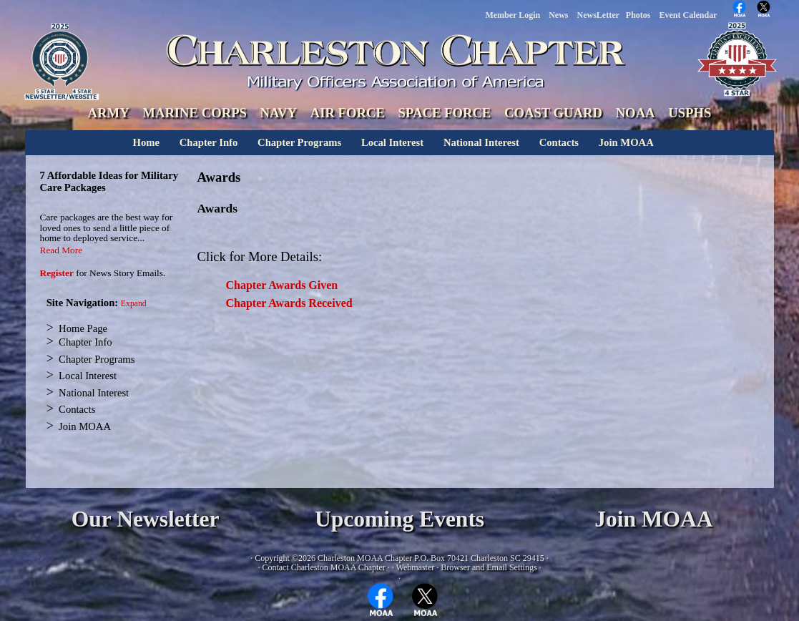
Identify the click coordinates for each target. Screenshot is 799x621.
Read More (61, 250)
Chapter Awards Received (289, 303)
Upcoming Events (399, 519)
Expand (134, 303)
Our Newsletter (146, 519)
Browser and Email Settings (488, 567)
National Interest (481, 142)
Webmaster (415, 567)
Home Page (83, 328)
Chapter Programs (299, 142)
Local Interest (392, 142)
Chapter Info (209, 142)
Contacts (559, 142)
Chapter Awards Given (282, 285)
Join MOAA (626, 142)
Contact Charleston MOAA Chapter (323, 567)
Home (146, 142)
